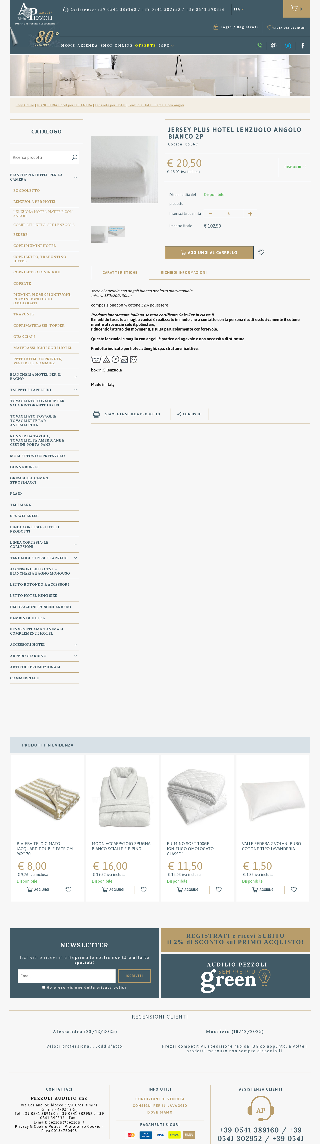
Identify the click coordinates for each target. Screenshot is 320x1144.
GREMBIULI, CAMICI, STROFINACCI (29, 480)
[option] (124, 169)
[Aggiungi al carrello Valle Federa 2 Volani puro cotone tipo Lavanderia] (263, 854)
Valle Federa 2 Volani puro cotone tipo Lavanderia (271, 810)
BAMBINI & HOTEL (27, 618)
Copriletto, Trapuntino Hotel (39, 258)
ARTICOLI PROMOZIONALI (35, 667)
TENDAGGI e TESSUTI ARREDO (39, 558)
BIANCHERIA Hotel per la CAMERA (64, 105)
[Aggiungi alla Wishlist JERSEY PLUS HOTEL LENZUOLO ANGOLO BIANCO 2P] (261, 252)
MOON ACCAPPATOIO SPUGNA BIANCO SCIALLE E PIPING (121, 810)
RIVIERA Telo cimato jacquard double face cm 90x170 (45, 813)
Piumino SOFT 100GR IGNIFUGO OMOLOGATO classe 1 (190, 813)
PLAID (16, 493)
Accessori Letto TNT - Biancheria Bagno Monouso (40, 571)
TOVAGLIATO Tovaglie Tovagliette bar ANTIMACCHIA (33, 420)
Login (226, 27)
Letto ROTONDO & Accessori (39, 584)
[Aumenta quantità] (250, 213)
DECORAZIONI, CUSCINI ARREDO (40, 607)
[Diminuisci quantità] (210, 213)
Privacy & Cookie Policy (38, 1091)
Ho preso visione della (87, 952)
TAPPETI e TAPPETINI (30, 389)
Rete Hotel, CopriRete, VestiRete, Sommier (37, 361)
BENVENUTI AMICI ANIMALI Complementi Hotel (36, 631)
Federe (20, 234)
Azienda (87, 45)
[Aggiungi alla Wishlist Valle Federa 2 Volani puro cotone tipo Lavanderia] (295, 854)
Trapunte (23, 314)
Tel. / (59, 1080)
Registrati (247, 27)
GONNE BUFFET (24, 467)
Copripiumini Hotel (34, 245)
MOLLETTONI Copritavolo (37, 456)
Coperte (22, 283)
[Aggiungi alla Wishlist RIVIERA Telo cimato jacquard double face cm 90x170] (69, 854)
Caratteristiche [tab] (120, 272)
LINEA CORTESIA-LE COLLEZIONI (29, 544)
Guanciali (24, 336)
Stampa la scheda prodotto (132, 414)
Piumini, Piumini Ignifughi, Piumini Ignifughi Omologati (42, 298)
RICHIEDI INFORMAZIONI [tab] (184, 272)
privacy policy (112, 952)
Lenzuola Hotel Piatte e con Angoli (156, 105)
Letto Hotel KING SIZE (33, 595)
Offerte (145, 45)
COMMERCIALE (24, 678)
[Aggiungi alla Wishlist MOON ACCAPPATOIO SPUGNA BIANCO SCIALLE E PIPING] (144, 854)
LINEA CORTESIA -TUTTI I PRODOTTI (34, 529)
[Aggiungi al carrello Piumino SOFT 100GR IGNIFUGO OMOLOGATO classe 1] (188, 854)
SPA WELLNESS (24, 516)
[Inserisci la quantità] (230, 213)
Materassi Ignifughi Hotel (42, 347)
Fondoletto (26, 190)
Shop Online (116, 45)
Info (164, 45)
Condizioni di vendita (160, 1063)
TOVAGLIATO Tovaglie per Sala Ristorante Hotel (37, 403)
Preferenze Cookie (83, 1091)
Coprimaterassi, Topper (39, 325)
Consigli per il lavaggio (160, 1070)
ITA (237, 9)
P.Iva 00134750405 (59, 1095)
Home (68, 45)
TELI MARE (20, 504)
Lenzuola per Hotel (110, 105)
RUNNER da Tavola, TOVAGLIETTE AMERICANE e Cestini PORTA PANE (37, 440)
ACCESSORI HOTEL (28, 644)
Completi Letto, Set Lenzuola (44, 224)
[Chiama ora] (144, 9)
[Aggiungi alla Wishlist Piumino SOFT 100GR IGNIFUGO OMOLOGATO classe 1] (219, 854)
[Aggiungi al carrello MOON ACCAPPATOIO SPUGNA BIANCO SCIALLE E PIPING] (113, 854)
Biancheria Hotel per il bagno (36, 376)
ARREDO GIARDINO (28, 656)
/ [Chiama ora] (261, 1102)
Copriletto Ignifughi (37, 272)
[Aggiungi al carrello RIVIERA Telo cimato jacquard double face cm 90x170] (38, 854)
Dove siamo (160, 1077)
